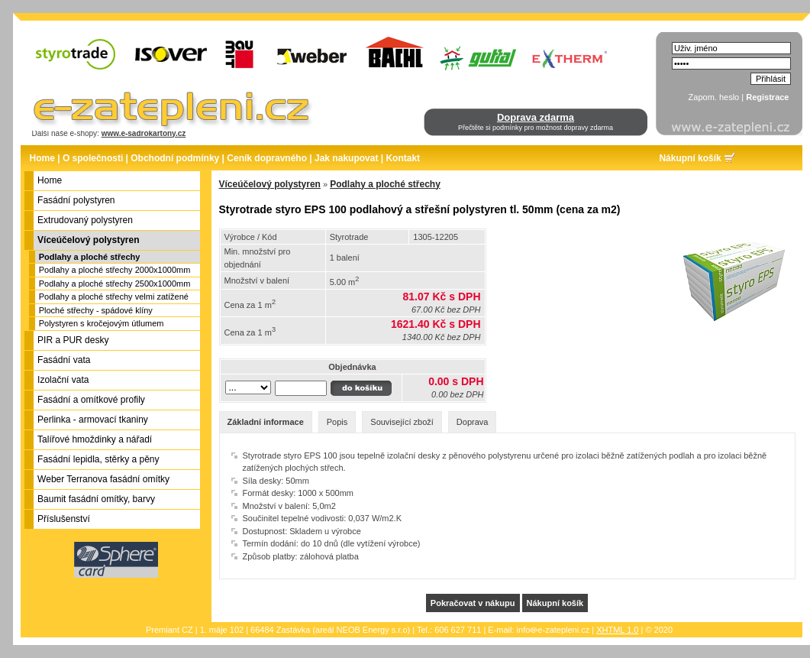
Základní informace (266, 421)
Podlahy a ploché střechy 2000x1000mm (115, 269)
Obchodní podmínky (175, 158)
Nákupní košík (690, 158)
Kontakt (403, 158)
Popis (337, 421)
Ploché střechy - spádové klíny (96, 310)
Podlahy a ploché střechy (89, 256)
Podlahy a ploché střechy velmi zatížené (114, 296)
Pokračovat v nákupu (473, 603)
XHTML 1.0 (617, 629)
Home (42, 158)
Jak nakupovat (346, 158)
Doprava (473, 421)
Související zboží (402, 421)
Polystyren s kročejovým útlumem (101, 323)
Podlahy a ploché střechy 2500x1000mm (115, 283)
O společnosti (93, 158)
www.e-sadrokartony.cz (144, 133)
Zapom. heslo (714, 97)
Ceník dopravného (267, 158)
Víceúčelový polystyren (270, 184)
